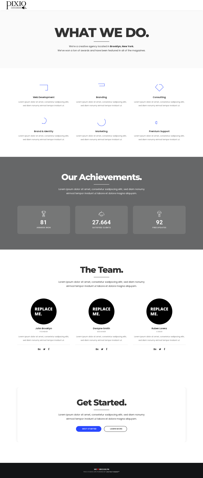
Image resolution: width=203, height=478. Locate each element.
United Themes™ (112, 472)
